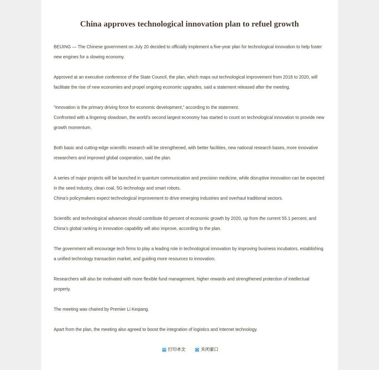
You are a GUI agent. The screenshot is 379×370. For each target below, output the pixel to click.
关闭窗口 (207, 349)
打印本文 (174, 349)
